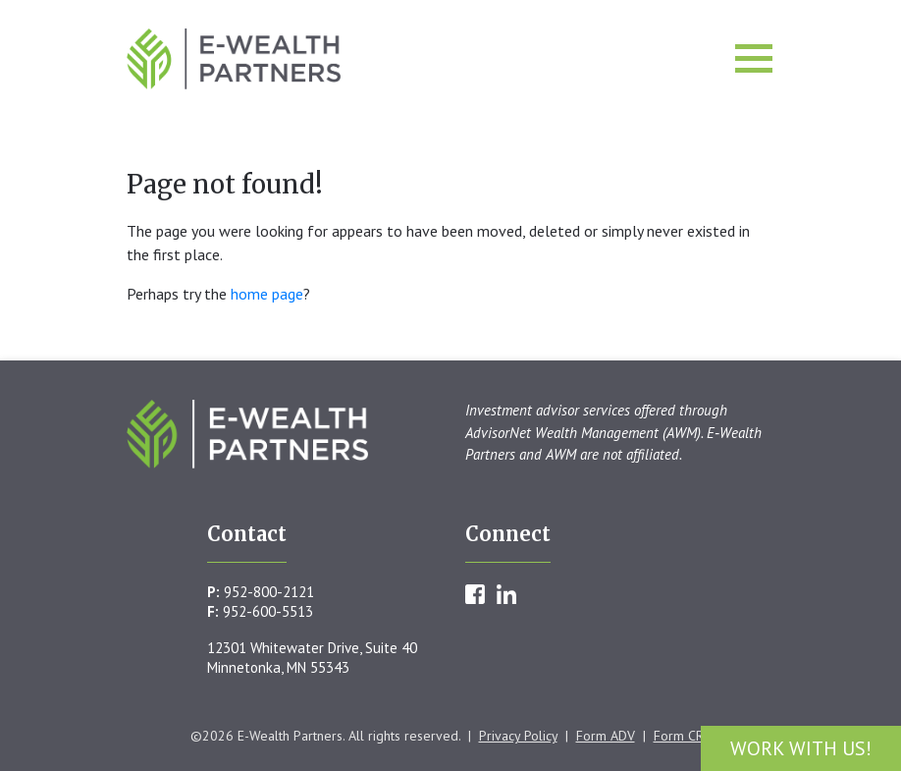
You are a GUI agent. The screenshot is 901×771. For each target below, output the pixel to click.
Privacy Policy (518, 735)
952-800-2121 (269, 591)
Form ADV (605, 735)
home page (267, 293)
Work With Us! (801, 748)
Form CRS (683, 735)
